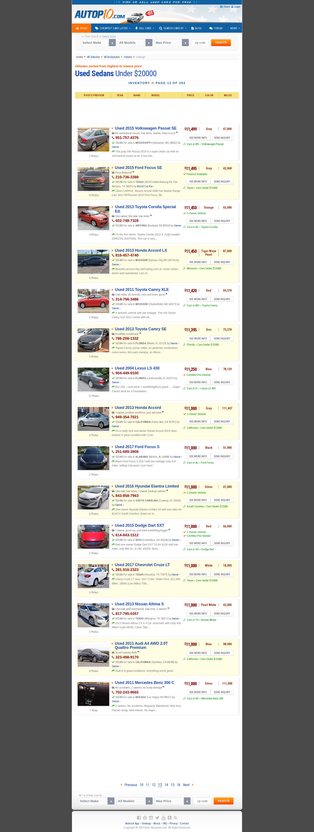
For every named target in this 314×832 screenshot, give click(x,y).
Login (237, 6)
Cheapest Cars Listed (111, 28)
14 (166, 785)
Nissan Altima (208, 620)
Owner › (116, 147)
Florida (191, 345)
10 (141, 785)
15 (172, 785)
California (192, 428)
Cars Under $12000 (206, 188)
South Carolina (195, 507)
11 (147, 785)
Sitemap (146, 823)
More (233, 28)
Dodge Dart (207, 550)
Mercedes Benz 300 (212, 699)
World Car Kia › (145, 186)
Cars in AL (192, 463)
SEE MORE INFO (197, 138)
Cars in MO (193, 306)
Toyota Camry (209, 306)
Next (188, 785)
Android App (132, 823)
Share (227, 6)
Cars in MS (193, 144)
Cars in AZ (192, 227)
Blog (196, 28)
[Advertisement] (157, 110)
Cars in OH (193, 550)
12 (153, 785)
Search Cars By (171, 28)
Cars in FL (192, 389)
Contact (184, 823)
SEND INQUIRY (222, 138)
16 (178, 785)
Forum (215, 28)
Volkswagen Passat (213, 144)
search (221, 42)
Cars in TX (192, 620)
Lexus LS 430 (208, 389)
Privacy (173, 823)
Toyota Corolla (209, 227)
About (156, 823)
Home (81, 28)
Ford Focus (207, 463)
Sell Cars (143, 28)
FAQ (165, 823)
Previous (129, 785)
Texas (190, 188)
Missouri (192, 269)
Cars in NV (193, 699)
